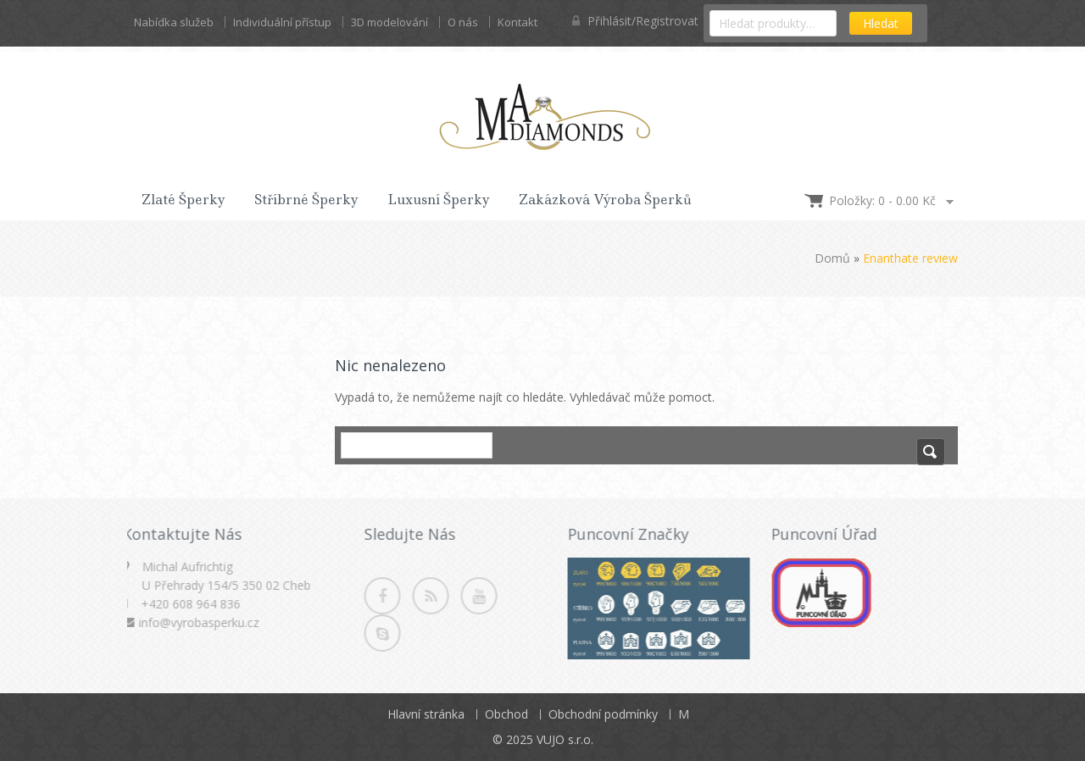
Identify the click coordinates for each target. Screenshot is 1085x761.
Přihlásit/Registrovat (635, 21)
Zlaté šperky (183, 199)
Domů (832, 258)
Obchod (506, 714)
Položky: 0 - (882, 200)
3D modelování (389, 22)
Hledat (881, 23)
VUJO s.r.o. (565, 739)
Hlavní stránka (426, 714)
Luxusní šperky (438, 199)
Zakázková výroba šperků (605, 199)
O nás (463, 22)
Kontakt (517, 22)
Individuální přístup (282, 22)
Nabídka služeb (174, 22)
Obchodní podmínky (603, 714)
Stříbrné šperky (306, 199)
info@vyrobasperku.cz (195, 622)
